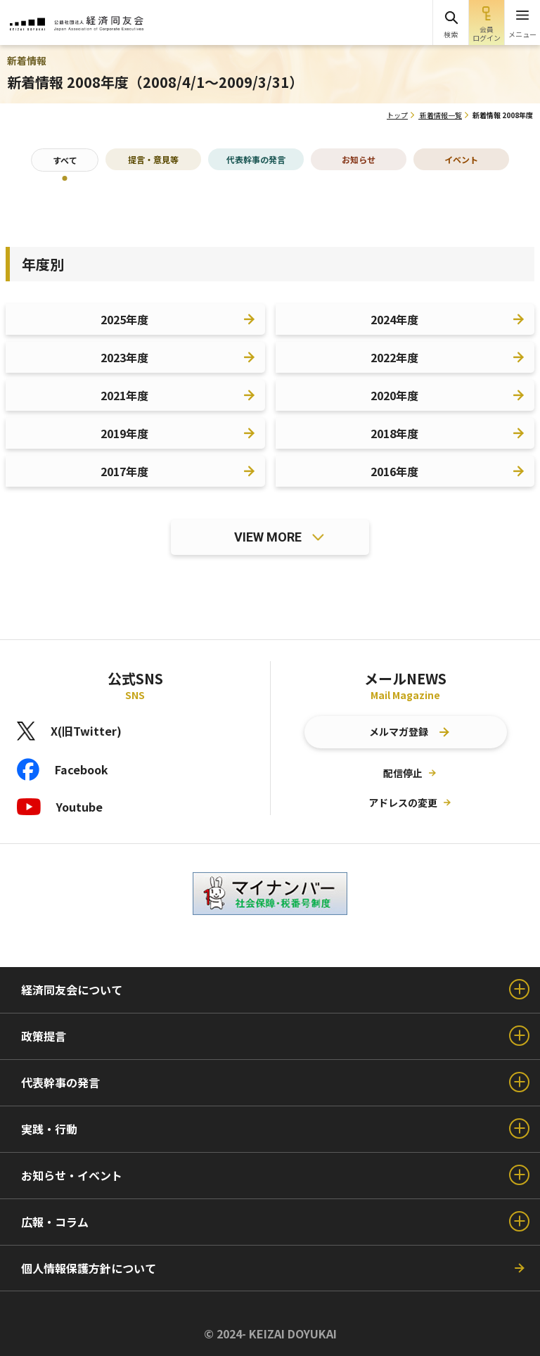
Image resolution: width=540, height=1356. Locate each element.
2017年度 (124, 471)
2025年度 (124, 319)
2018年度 (394, 433)
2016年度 (394, 471)
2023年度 (124, 357)
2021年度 (124, 395)
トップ (397, 115)
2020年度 (394, 395)
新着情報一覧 (441, 115)
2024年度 (394, 319)
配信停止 (403, 773)
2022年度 (394, 357)
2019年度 (124, 433)
